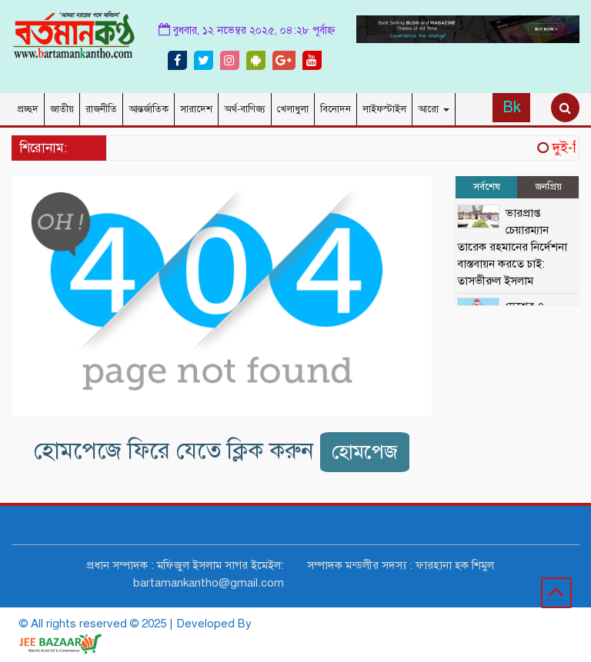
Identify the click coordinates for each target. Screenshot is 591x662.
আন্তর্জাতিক (149, 109)
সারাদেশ (196, 109)
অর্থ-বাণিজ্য (244, 109)
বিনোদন (335, 109)
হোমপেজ (365, 452)
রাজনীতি (101, 109)
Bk (512, 107)
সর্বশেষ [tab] (486, 187)
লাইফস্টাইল (384, 109)
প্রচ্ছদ (27, 109)
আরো (433, 109)
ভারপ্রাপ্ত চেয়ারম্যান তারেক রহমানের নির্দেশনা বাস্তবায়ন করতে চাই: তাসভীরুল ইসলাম (512, 247)
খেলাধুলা (293, 109)
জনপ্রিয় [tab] (548, 187)
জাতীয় (62, 109)
